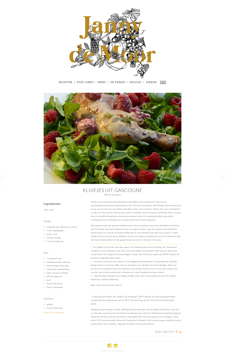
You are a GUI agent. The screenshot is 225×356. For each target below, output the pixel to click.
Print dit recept (54, 313)
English (135, 82)
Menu (102, 82)
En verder (117, 82)
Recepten (65, 82)
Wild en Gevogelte (112, 195)
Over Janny (85, 82)
